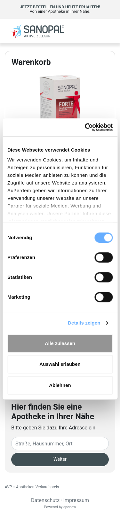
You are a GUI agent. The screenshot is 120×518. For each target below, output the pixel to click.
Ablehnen (60, 385)
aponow (69, 507)
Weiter (60, 459)
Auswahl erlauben (59, 364)
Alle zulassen (60, 343)
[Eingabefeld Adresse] (60, 443)
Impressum (76, 500)
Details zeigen (84, 323)
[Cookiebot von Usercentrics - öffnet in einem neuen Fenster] (85, 127)
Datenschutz (45, 500)
